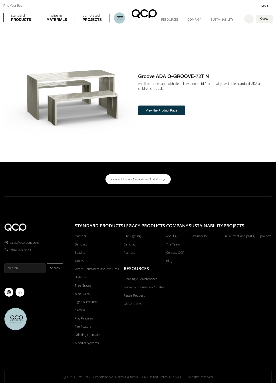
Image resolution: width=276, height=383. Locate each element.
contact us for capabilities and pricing (138, 179)
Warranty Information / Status (144, 287)
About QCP (173, 236)
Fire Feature (83, 326)
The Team (173, 244)
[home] (144, 13)
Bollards (80, 277)
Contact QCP (175, 252)
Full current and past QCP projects (248, 236)
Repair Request (134, 295)
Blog (169, 261)
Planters (80, 236)
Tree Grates (83, 285)
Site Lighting (132, 236)
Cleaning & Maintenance (140, 279)
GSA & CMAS (133, 303)
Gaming (80, 310)
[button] (21, 18)
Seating (80, 252)
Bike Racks (82, 293)
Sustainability (222, 19)
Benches (81, 244)
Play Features (84, 318)
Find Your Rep (12, 5)
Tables (79, 261)
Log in (265, 5)
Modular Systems (87, 343)
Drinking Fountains (88, 335)
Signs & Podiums (86, 302)
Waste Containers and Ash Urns (97, 269)
